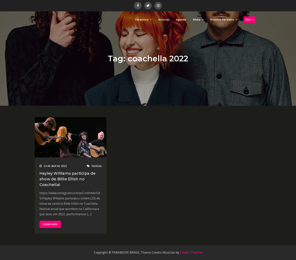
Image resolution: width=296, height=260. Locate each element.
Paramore (141, 19)
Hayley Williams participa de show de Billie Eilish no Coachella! (67, 179)
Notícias (163, 19)
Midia (196, 19)
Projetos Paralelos (222, 19)
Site (248, 19)
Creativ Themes (191, 252)
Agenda (181, 19)
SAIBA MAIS (50, 224)
